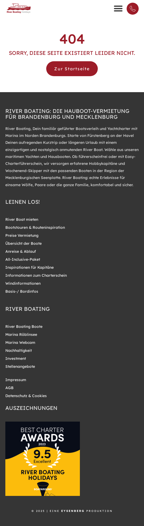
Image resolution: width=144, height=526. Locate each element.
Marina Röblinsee (21, 334)
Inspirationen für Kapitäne (29, 267)
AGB (9, 387)
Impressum (15, 379)
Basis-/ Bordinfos (21, 291)
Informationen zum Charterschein (36, 275)
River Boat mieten (21, 219)
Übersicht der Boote (23, 243)
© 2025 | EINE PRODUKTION (72, 511)
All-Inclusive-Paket (22, 259)
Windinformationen (23, 283)
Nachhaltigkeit (18, 350)
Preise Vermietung (21, 235)
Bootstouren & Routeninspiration (35, 227)
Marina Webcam (20, 342)
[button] (118, 8)
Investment (15, 358)
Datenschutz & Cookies (26, 395)
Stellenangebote (20, 366)
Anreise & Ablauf (20, 251)
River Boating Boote (23, 326)
